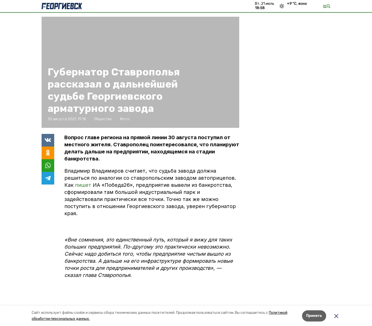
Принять (314, 316)
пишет (84, 185)
